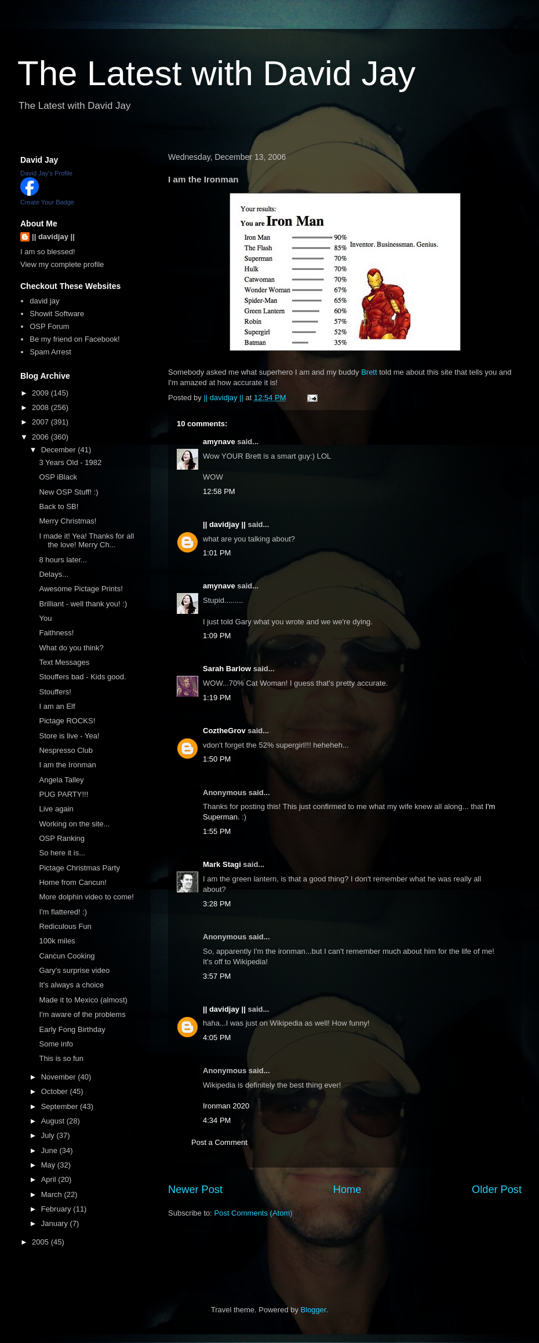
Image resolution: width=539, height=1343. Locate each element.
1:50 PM (217, 759)
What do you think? (71, 647)
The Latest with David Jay (216, 73)
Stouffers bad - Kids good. (82, 676)
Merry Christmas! (67, 521)
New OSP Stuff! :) (68, 492)
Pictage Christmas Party (79, 867)
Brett (369, 372)
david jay (44, 301)
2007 (41, 422)
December (59, 449)
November (59, 1077)
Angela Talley (61, 779)
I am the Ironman (67, 764)
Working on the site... (74, 823)
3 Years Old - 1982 (70, 462)
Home (347, 1189)
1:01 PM (217, 552)
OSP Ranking (62, 838)
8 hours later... (62, 559)
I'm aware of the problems (82, 1014)
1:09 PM (217, 635)
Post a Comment (219, 1142)
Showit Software (57, 313)
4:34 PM (217, 1120)
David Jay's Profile (46, 173)
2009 (41, 393)
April (50, 1179)
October (55, 1091)
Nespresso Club (66, 750)
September (60, 1106)
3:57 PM (217, 976)
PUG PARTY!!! (63, 794)
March (52, 1194)
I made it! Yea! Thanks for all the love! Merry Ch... (86, 541)
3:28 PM (217, 903)
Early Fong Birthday (72, 1029)
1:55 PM (217, 831)
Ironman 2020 (226, 1106)
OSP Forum (49, 326)
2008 (41, 407)
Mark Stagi (222, 864)
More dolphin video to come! (86, 896)
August (54, 1121)
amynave (219, 441)
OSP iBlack (58, 477)
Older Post (497, 1189)
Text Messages (64, 662)
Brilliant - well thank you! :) (83, 603)
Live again (56, 808)
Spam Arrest (50, 351)
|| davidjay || (224, 524)
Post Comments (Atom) (253, 1213)
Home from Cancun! (72, 882)
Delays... (53, 574)
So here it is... (62, 852)
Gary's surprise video (74, 970)
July (49, 1135)
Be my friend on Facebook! (74, 339)
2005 (41, 1242)
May (49, 1165)
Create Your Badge (47, 202)
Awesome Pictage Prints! (80, 588)
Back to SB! (58, 506)
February (57, 1209)
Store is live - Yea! (69, 735)
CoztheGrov (224, 730)
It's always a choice (71, 984)
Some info (56, 1044)
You (45, 618)
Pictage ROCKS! (67, 720)
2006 (41, 437)
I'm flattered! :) (63, 911)
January (55, 1223)
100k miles (57, 940)
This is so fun (61, 1058)
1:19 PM (217, 697)
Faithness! (56, 632)
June (50, 1150)
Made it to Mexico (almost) (83, 1000)
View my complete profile (62, 264)
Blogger (313, 1309)
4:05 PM (217, 1037)
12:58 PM (219, 491)
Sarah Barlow (227, 668)
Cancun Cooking (66, 956)
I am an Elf (57, 706)
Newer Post (195, 1189)
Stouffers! (55, 691)
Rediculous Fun (65, 926)
